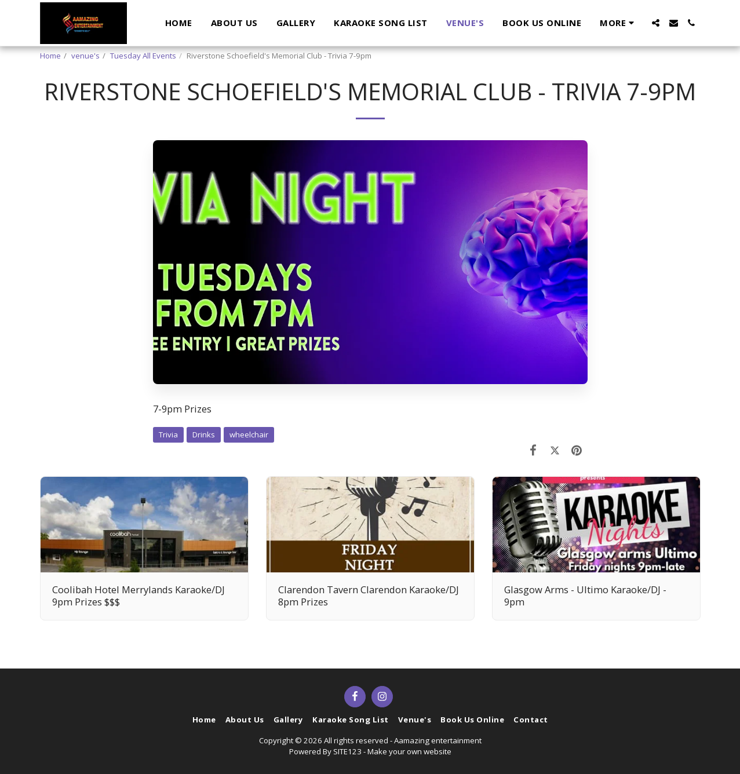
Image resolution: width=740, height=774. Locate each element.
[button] (655, 23)
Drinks (203, 434)
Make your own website (409, 751)
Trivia (168, 434)
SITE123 (347, 751)
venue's (85, 55)
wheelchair (248, 434)
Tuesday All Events (143, 55)
